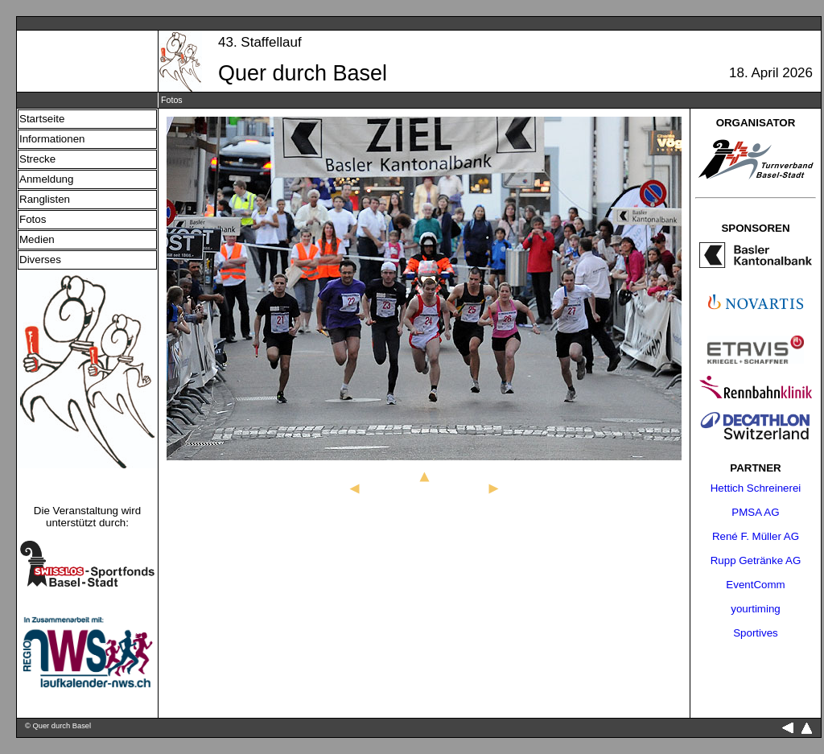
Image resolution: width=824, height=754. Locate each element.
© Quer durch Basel (58, 726)
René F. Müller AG (755, 536)
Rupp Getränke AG (756, 560)
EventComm (755, 585)
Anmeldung (46, 179)
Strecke (37, 159)
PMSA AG (755, 512)
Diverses (40, 259)
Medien (37, 239)
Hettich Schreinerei (756, 488)
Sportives (755, 633)
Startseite (41, 119)
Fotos (32, 219)
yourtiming (755, 609)
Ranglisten (44, 199)
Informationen (52, 139)
